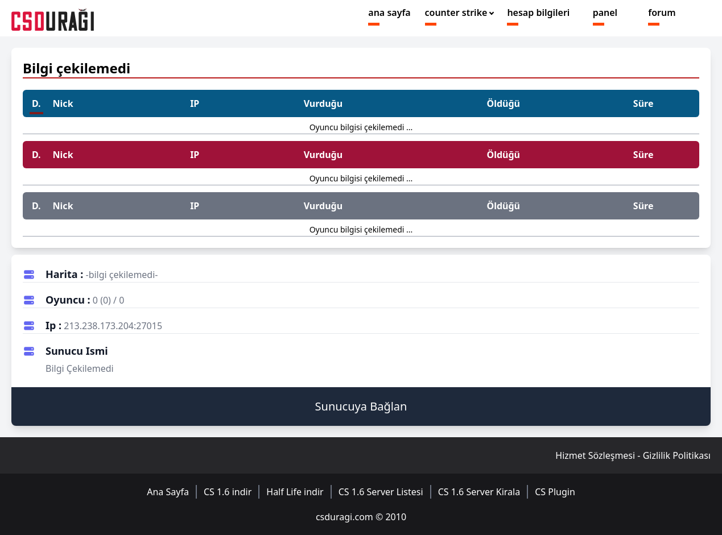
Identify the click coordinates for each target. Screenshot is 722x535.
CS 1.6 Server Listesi (381, 492)
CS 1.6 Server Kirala (479, 492)
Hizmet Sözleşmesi (595, 455)
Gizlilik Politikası (677, 455)
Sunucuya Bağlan (361, 406)
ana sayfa (389, 12)
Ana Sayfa (168, 492)
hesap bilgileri (538, 12)
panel (605, 12)
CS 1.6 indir (227, 492)
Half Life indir (294, 492)
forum (661, 12)
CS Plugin (555, 492)
